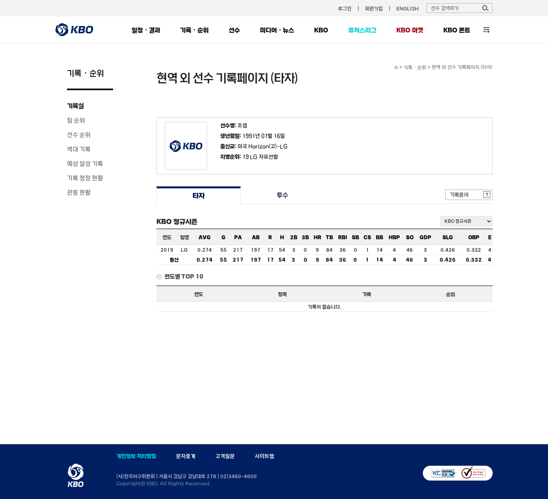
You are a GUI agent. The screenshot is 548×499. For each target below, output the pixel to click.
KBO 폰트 (456, 30)
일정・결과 (146, 30)
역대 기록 (79, 149)
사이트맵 (264, 456)
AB (256, 237)
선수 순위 (79, 134)
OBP (473, 237)
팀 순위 (76, 120)
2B (293, 237)
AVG (205, 237)
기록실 (75, 105)
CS (367, 237)
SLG (447, 237)
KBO (321, 30)
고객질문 (225, 456)
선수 (234, 30)
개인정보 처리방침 (136, 456)
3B (305, 237)
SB (355, 237)
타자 (198, 195)
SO (410, 237)
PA (238, 237)
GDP (425, 237)
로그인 (344, 8)
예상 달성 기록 (85, 163)
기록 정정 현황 (85, 178)
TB (329, 237)
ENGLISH (407, 8)
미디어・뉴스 (277, 30)
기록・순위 (194, 30)
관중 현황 (79, 192)
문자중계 (185, 456)
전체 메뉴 (486, 30)
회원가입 (374, 8)
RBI (342, 237)
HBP (394, 237)
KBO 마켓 (409, 30)
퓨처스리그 (362, 30)
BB (379, 237)
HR (317, 237)
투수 (282, 195)
